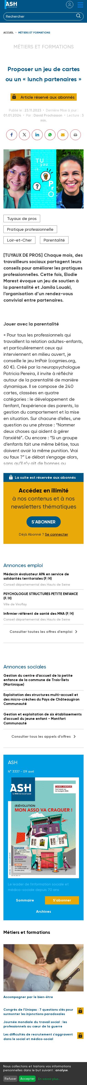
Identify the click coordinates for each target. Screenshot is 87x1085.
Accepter (27, 1078)
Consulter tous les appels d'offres (41, 736)
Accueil (8, 32)
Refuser (10, 1078)
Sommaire (25, 900)
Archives (43, 911)
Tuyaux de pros (22, 218)
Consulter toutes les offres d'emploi (41, 631)
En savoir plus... (49, 1079)
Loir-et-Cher (19, 240)
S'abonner (43, 522)
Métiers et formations (34, 32)
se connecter (66, 4)
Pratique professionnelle (30, 229)
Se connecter (56, 534)
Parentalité (54, 240)
